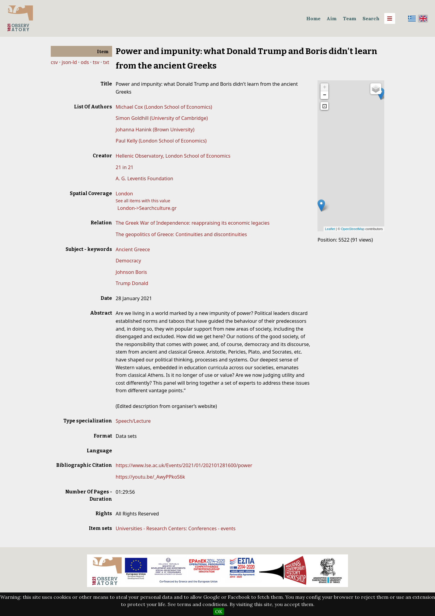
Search (370, 18)
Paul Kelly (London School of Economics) (161, 140)
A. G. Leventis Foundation (144, 178)
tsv (96, 62)
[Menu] (389, 18)
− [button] (324, 95)
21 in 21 (125, 167)
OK (218, 611)
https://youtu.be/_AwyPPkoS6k (150, 476)
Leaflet (330, 229)
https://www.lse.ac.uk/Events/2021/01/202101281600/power (184, 465)
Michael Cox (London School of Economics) (164, 107)
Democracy (128, 260)
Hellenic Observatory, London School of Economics (173, 155)
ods (85, 62)
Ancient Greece (133, 249)
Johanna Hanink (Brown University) (155, 129)
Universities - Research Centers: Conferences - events (176, 528)
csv (54, 62)
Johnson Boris (131, 272)
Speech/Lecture (133, 421)
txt (106, 62)
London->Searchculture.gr (147, 208)
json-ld (69, 62)
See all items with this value (143, 201)
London (124, 193)
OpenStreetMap (353, 229)
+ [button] (324, 87)
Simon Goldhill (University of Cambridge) (162, 118)
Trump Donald (132, 283)
